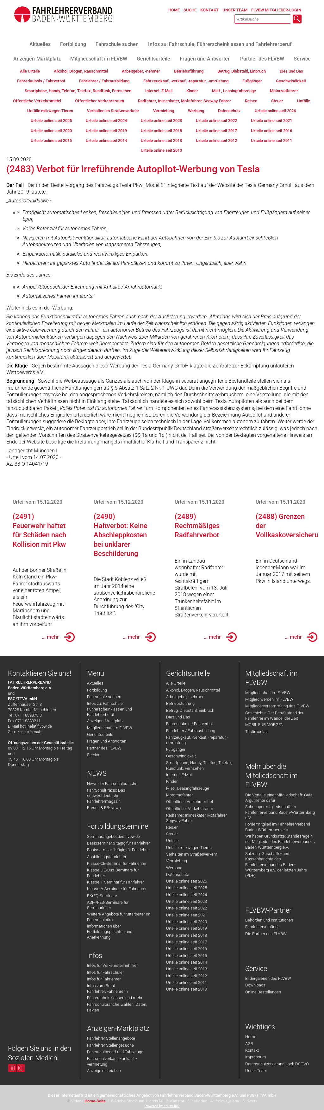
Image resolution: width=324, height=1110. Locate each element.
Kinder (172, 781)
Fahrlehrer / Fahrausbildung (190, 730)
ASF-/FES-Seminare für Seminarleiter (107, 905)
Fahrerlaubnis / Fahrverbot (189, 723)
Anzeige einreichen (104, 1070)
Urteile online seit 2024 (186, 894)
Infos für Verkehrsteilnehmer (112, 965)
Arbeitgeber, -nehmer (184, 696)
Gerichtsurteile (100, 734)
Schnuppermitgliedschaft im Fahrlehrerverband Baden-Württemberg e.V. (280, 812)
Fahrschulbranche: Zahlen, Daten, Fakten (117, 1007)
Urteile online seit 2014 (186, 962)
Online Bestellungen (263, 992)
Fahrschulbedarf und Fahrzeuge (115, 1051)
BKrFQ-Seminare (102, 895)
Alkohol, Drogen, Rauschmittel (193, 690)
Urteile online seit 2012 (186, 975)
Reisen (172, 827)
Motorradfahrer (179, 795)
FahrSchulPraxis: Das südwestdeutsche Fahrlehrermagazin (106, 796)
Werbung (174, 867)
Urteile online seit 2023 (186, 901)
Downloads (255, 985)
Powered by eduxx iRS (162, 1106)
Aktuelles (95, 683)
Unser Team (256, 1070)
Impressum (255, 1057)
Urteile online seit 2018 (186, 935)
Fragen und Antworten (106, 741)
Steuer (172, 834)
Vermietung (176, 860)
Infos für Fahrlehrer (104, 979)
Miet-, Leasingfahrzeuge (187, 788)
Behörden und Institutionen (269, 920)
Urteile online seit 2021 (186, 915)
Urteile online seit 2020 (186, 921)
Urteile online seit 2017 (186, 942)
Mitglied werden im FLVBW (269, 699)
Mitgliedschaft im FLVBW (109, 727)
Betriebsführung (180, 703)
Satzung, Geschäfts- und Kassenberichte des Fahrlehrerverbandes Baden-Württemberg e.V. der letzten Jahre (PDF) (276, 864)
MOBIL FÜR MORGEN (264, 724)
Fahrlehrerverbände (262, 926)
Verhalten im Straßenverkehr (191, 854)
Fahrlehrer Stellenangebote (111, 1038)
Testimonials (257, 731)
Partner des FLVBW (104, 748)
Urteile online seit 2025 (186, 887)
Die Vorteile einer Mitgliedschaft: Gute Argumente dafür (279, 798)
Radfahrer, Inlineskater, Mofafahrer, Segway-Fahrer (196, 818)
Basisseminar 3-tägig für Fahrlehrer (118, 843)
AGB (249, 1043)
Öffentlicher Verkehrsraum (189, 808)
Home (250, 1036)
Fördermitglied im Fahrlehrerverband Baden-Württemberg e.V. (277, 827)
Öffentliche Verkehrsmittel (189, 801)
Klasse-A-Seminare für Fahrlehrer (116, 888)
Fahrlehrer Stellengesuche (110, 1045)
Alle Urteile (175, 683)
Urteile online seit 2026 (186, 881)
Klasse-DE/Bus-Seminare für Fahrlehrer (113, 873)
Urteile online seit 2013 (186, 968)
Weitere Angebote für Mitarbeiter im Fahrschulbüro (119, 917)
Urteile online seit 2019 (186, 928)
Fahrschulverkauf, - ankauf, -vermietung (112, 1061)
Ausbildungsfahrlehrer (106, 856)
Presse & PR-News (104, 807)
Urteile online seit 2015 (186, 955)
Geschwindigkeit (181, 756)
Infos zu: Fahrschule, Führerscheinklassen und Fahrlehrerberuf (109, 709)
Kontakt (252, 1050)
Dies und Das (178, 717)
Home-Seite (95, 1101)
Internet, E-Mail (179, 774)
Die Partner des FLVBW (266, 933)
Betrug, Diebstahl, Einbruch (190, 710)
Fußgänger (175, 749)
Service (93, 754)
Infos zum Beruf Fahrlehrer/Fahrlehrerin (107, 988)
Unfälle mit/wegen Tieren (189, 847)
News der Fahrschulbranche (112, 783)
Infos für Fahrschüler (105, 972)
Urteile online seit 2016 (186, 948)
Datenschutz (177, 874)
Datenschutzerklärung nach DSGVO (277, 1064)
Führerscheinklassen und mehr (114, 997)
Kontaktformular (30, 732)
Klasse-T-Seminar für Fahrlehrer (115, 882)
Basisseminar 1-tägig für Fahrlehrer (118, 849)
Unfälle (172, 840)
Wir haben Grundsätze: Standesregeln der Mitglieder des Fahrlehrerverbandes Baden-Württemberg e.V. (280, 842)
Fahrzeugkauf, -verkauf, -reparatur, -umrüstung (197, 740)
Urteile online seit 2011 (186, 982)
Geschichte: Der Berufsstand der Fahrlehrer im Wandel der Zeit (274, 716)
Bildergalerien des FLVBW (268, 978)
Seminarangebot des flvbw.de (113, 836)
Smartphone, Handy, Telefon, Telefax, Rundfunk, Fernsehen (199, 765)
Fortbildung (97, 690)
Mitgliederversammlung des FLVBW (277, 706)
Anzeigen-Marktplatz (105, 720)
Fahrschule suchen (104, 696)
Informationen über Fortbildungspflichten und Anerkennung (109, 932)
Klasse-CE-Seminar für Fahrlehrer (116, 863)
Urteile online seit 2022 (186, 908)
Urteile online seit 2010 (186, 989)
